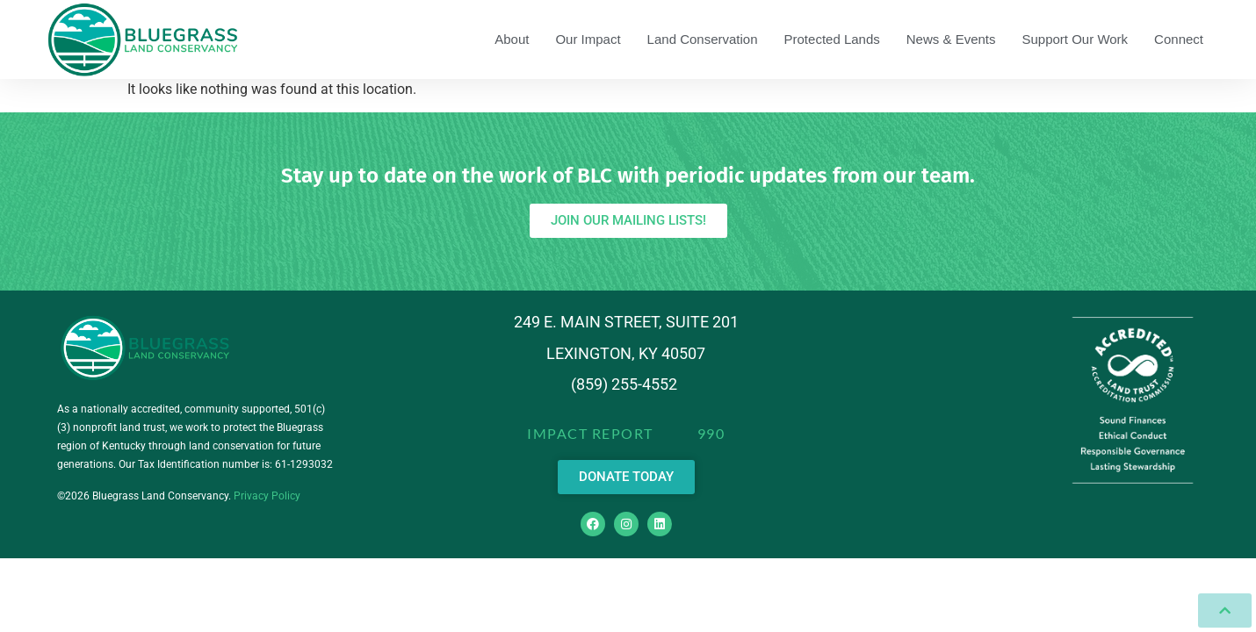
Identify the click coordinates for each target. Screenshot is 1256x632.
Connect (1178, 39)
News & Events (951, 39)
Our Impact (587, 39)
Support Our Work (1075, 39)
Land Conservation (702, 39)
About (511, 39)
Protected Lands (832, 39)
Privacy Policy (267, 496)
